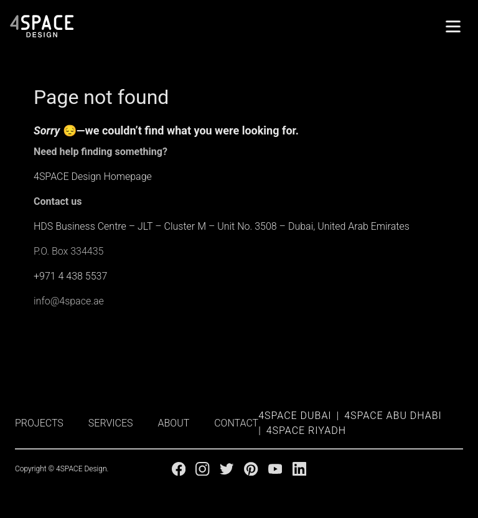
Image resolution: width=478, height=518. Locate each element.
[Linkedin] (299, 469)
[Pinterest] (251, 469)
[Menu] (453, 26)
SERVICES (110, 423)
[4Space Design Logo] (42, 26)
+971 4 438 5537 (70, 276)
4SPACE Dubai (294, 415)
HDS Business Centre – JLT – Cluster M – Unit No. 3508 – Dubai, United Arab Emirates (222, 226)
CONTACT (236, 423)
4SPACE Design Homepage (93, 176)
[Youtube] (275, 469)
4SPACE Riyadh (306, 430)
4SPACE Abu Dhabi (393, 415)
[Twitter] (226, 469)
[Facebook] (178, 469)
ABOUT (174, 423)
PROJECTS (39, 423)
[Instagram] (202, 469)
